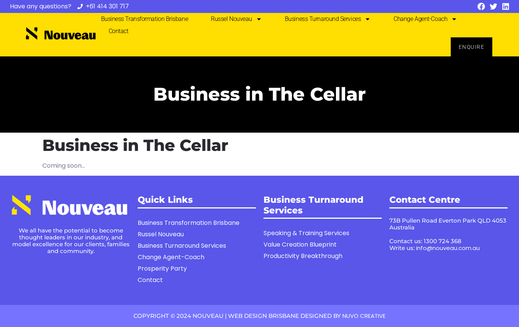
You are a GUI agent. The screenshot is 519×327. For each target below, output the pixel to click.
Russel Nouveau (236, 19)
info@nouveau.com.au (448, 248)
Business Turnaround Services (328, 19)
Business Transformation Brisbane (144, 18)
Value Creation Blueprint (300, 244)
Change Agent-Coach (425, 19)
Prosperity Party (162, 268)
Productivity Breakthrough (303, 256)
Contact (119, 31)
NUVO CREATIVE (364, 316)
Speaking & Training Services (306, 233)
